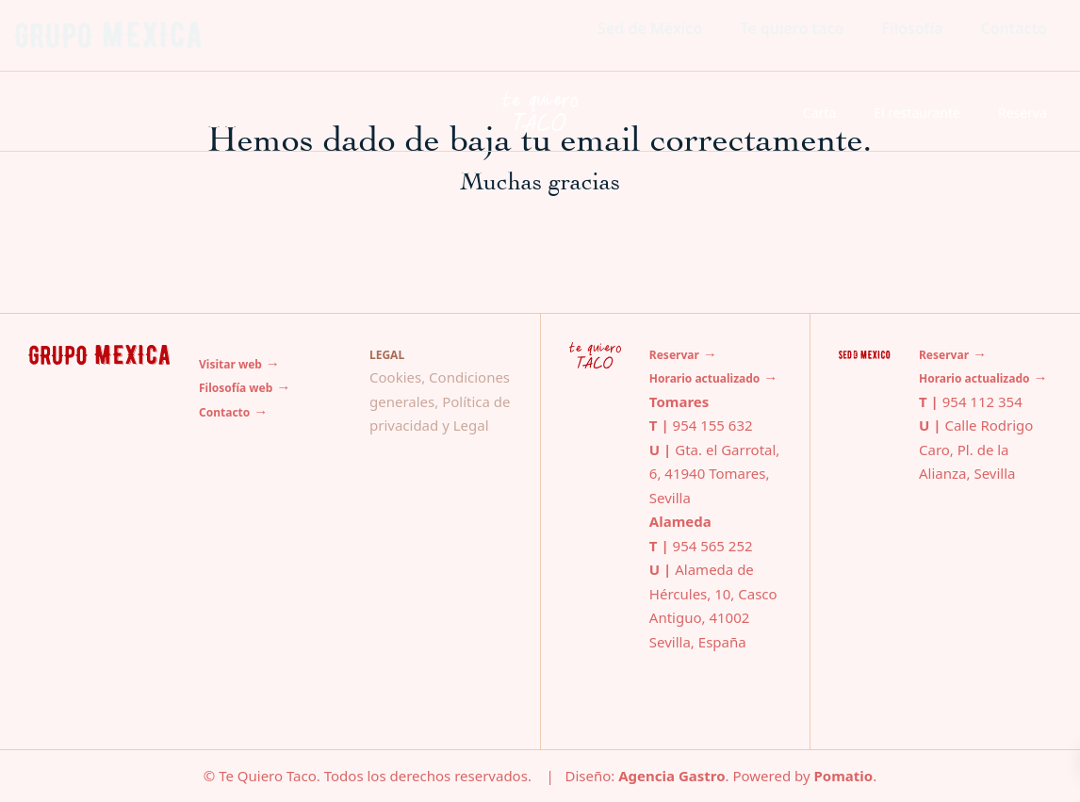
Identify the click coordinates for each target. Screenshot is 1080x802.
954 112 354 (982, 401)
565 (712, 545)
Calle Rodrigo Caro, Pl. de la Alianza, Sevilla (976, 449)
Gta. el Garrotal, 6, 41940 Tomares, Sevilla (714, 473)
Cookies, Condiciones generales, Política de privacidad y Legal (440, 401)
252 (739, 545)
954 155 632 (713, 425)
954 (687, 545)
